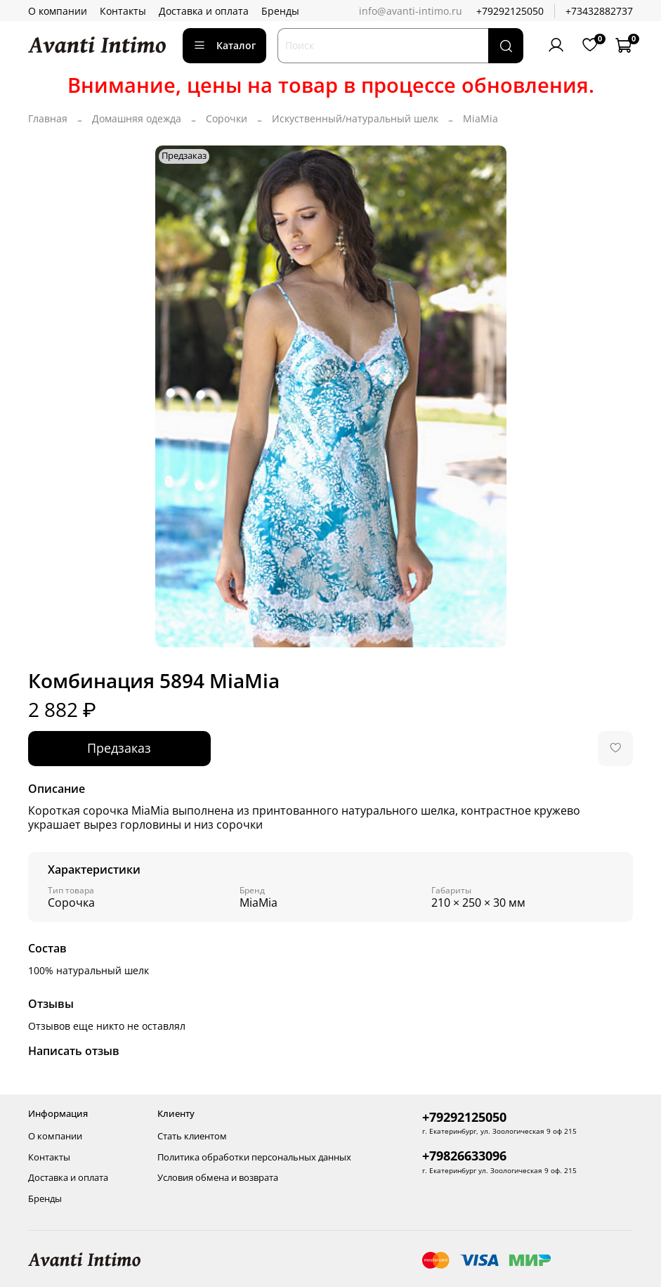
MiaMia (480, 118)
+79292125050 (510, 11)
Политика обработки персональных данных (254, 1157)
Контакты (123, 11)
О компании (57, 11)
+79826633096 (464, 1155)
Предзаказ (119, 747)
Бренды (280, 11)
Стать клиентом (192, 1136)
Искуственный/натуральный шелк (355, 118)
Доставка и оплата (204, 11)
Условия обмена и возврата (217, 1178)
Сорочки (226, 118)
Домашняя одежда (136, 118)
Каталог (224, 45)
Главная (47, 118)
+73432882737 (599, 11)
